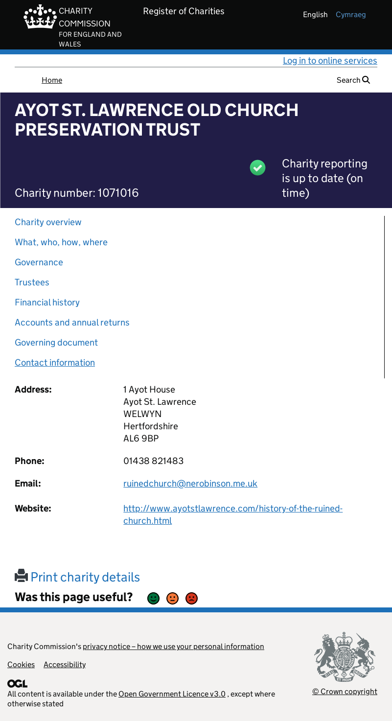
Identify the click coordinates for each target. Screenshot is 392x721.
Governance (39, 262)
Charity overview (48, 222)
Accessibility (65, 664)
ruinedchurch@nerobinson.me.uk (190, 483)
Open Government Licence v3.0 (172, 693)
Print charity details (77, 577)
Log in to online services (330, 60)
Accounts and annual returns (72, 322)
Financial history (47, 302)
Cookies (21, 664)
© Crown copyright (344, 691)
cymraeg (351, 14)
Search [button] (353, 80)
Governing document (56, 342)
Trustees (32, 282)
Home (52, 80)
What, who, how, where (61, 242)
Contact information (55, 362)
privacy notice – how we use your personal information (173, 646)
